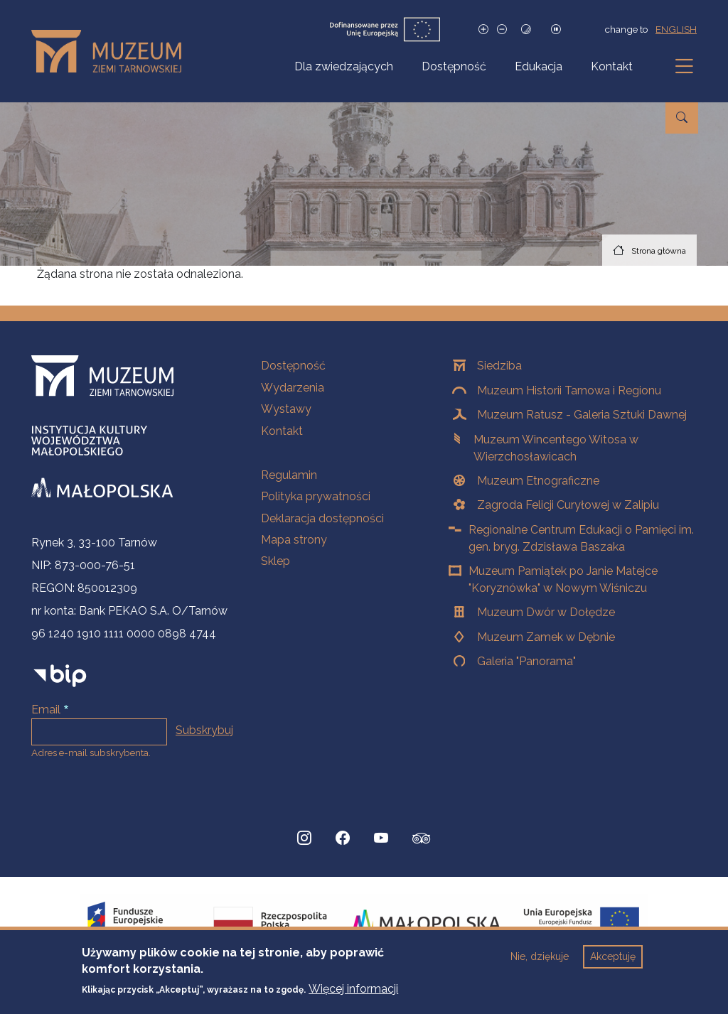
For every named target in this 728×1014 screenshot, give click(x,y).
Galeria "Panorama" (526, 661)
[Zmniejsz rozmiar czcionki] (502, 29)
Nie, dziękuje (539, 963)
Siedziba (499, 365)
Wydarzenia (292, 387)
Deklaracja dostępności (322, 518)
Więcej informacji (353, 994)
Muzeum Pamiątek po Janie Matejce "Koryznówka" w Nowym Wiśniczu (563, 579)
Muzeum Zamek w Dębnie (546, 637)
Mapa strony (294, 539)
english (676, 29)
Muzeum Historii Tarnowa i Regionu (569, 390)
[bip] (60, 675)
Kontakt (612, 66)
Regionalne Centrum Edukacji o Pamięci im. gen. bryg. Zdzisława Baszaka (581, 538)
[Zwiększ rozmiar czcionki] (483, 29)
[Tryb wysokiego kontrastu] (526, 29)
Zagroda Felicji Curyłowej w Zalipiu (568, 505)
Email (45, 709)
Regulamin (289, 475)
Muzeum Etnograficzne (538, 480)
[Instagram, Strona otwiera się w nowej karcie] (304, 838)
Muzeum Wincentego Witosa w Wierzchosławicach (555, 448)
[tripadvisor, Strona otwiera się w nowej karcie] (421, 840)
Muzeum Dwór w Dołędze (546, 612)
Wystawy (286, 409)
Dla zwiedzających (343, 66)
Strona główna (658, 251)
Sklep (275, 561)
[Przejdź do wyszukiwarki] (681, 118)
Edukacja (538, 66)
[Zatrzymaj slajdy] (556, 29)
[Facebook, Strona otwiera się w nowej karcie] (342, 838)
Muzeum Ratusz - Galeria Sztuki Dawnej (582, 414)
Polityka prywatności (315, 496)
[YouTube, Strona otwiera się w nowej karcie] (381, 838)
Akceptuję (613, 963)
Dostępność (454, 66)
